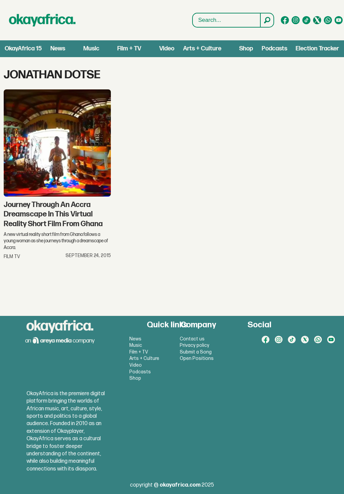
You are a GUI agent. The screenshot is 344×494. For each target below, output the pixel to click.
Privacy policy (194, 345)
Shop (246, 48)
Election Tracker (317, 48)
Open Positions (197, 358)
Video (166, 48)
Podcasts (274, 48)
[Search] (266, 20)
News (57, 48)
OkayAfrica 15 (23, 48)
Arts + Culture (202, 48)
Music (91, 48)
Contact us (192, 339)
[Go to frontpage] (42, 20)
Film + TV (129, 48)
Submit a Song (196, 352)
